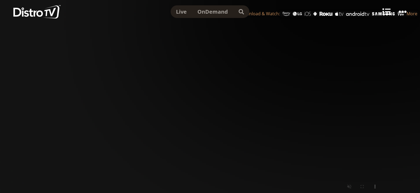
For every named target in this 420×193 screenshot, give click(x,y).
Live (181, 11)
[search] (241, 11)
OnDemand (212, 11)
